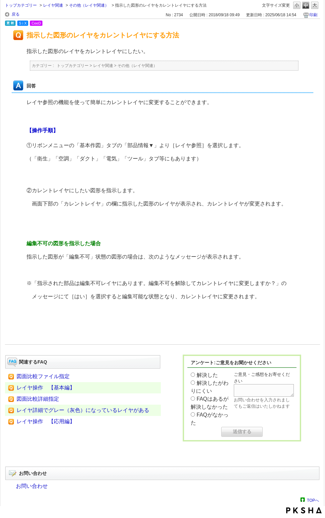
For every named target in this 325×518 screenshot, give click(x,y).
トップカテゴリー (21, 5)
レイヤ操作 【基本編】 (46, 387)
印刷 (313, 15)
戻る (16, 14)
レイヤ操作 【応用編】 (46, 421)
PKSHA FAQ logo (304, 510)
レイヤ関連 (53, 5)
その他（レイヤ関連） (89, 5)
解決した (207, 375)
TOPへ (313, 500)
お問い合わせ (32, 486)
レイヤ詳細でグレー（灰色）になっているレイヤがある (83, 410)
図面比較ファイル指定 (43, 376)
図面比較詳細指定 (38, 399)
